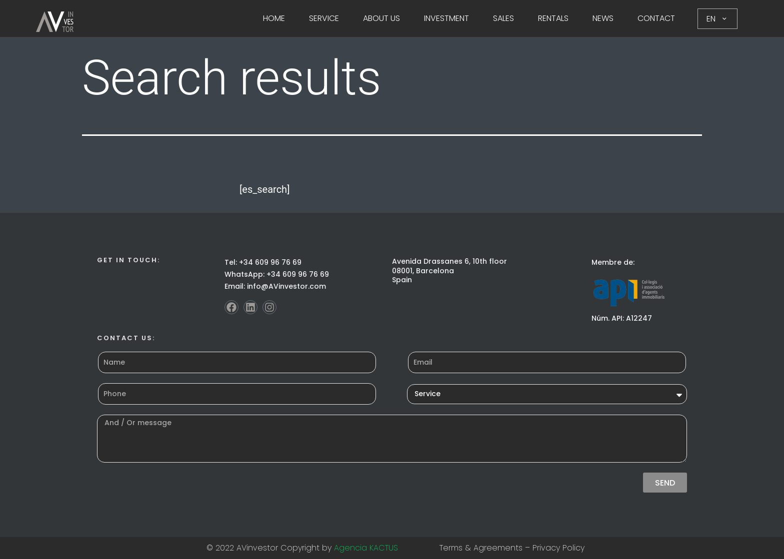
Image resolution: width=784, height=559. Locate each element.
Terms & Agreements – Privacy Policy (512, 548)
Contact (656, 18)
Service (324, 18)
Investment (446, 18)
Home (274, 18)
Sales (503, 18)
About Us (381, 18)
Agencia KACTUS (366, 548)
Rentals (553, 18)
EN (717, 18)
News (603, 18)
